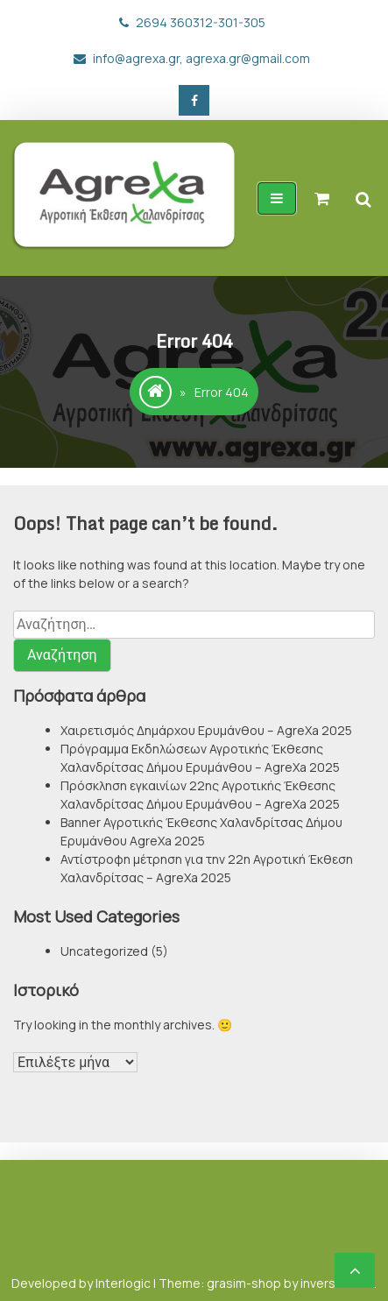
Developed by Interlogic (82, 1283)
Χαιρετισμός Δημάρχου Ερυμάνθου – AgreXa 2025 (206, 730)
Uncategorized (104, 951)
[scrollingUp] (355, 1270)
